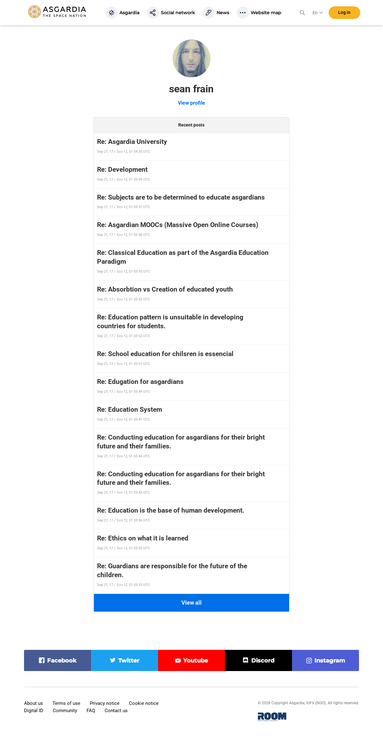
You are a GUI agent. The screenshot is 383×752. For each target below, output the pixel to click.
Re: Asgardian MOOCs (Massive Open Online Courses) (177, 225)
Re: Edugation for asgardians (140, 381)
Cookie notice (144, 703)
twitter (128, 660)
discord (262, 660)
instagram (329, 660)
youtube (195, 660)
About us (33, 703)
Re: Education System (129, 409)
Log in (344, 12)
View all (191, 602)
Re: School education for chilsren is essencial (165, 354)
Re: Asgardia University (132, 141)
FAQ (91, 710)
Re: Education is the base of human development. (170, 510)
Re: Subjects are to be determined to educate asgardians (181, 197)
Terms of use (66, 703)
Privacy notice (104, 703)
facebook (61, 660)
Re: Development (122, 169)
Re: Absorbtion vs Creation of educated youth (165, 289)
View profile (191, 103)
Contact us (116, 710)
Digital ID (33, 710)
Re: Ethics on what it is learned (142, 538)
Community (65, 710)
